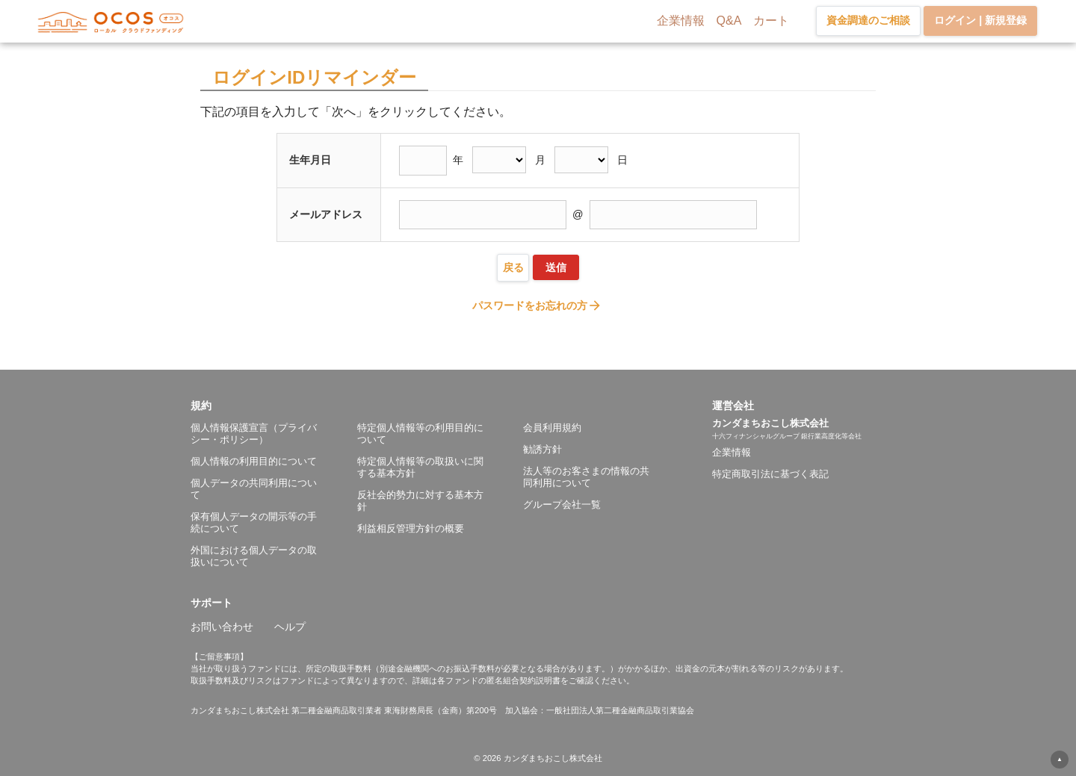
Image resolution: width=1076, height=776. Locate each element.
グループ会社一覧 (562, 504)
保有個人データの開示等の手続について (254, 522)
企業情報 (681, 20)
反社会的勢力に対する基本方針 (420, 500)
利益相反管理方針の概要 (410, 528)
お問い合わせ (222, 627)
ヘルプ (290, 627)
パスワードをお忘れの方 (537, 305)
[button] (451, 406)
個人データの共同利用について (254, 488)
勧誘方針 (542, 449)
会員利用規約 (552, 427)
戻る (513, 267)
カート (771, 20)
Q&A (729, 20)
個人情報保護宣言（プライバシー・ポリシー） (254, 433)
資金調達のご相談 (868, 20)
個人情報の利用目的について (254, 461)
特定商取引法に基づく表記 (770, 473)
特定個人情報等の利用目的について (420, 433)
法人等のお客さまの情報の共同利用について (586, 476)
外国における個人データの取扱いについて (254, 556)
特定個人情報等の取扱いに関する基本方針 (420, 467)
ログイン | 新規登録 (980, 20)
